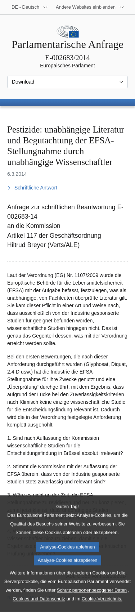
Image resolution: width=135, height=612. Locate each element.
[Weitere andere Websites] (90, 7)
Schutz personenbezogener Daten (92, 602)
